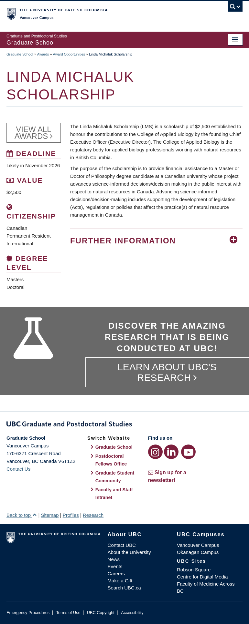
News (114, 559)
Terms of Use (68, 612)
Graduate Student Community (115, 476)
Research (93, 515)
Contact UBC (122, 545)
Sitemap (50, 515)
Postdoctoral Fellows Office (111, 460)
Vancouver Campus (198, 545)
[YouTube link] (188, 452)
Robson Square (194, 569)
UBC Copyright (100, 612)
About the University (129, 552)
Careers (116, 573)
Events (115, 566)
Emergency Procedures (27, 612)
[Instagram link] (155, 452)
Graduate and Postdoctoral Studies (124, 425)
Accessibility (132, 612)
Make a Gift (120, 580)
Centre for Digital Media (202, 576)
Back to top (21, 515)
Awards (43, 54)
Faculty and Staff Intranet (114, 493)
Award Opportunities (69, 54)
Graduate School (19, 54)
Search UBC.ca (124, 587)
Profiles (71, 515)
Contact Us (18, 469)
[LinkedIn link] (171, 452)
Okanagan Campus (198, 552)
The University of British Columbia (106, 13)
